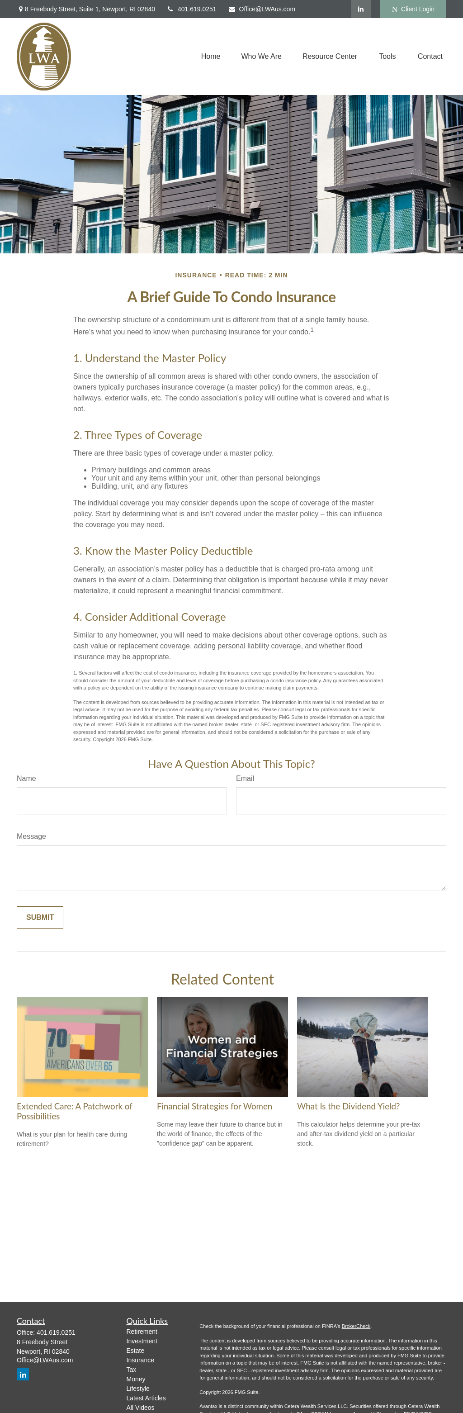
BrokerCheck (356, 1326)
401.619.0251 (191, 9)
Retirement (142, 1331)
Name (26, 778)
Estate (136, 1350)
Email (245, 778)
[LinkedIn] (361, 9)
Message (31, 836)
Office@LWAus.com (261, 9)
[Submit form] (40, 917)
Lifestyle (138, 1388)
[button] (211, 57)
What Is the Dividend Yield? (348, 1106)
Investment (142, 1341)
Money (136, 1379)
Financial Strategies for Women (214, 1106)
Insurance (140, 1360)
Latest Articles (146, 1398)
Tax (132, 1369)
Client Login (413, 9)
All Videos (141, 1407)
